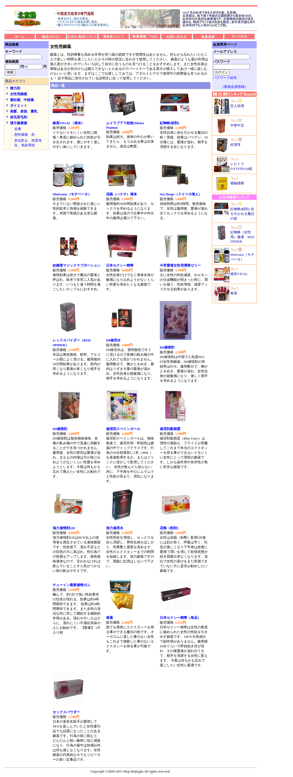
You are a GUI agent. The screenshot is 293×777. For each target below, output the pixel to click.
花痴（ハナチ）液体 (121, 194)
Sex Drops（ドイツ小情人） (181, 194)
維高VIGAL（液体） (69, 123)
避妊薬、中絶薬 (22, 100)
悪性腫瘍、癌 (24, 135)
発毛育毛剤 (18, 117)
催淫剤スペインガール (123, 429)
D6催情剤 (167, 347)
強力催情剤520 (64, 528)
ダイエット (18, 106)
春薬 (109, 618)
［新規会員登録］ (234, 87)
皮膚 (17, 129)
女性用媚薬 (18, 94)
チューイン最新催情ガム (71, 585)
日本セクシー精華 (119, 265)
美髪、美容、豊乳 (23, 111)
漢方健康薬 (18, 123)
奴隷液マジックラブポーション (77, 265)
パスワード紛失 (225, 78)
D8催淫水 (113, 340)
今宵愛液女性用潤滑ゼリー (180, 265)
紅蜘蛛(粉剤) (169, 123)
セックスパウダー (66, 712)
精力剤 (15, 88)
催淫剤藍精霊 (170, 429)
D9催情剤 (60, 429)
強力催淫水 (114, 528)
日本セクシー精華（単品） (180, 618)
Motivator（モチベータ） (72, 194)
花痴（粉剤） (170, 528)
